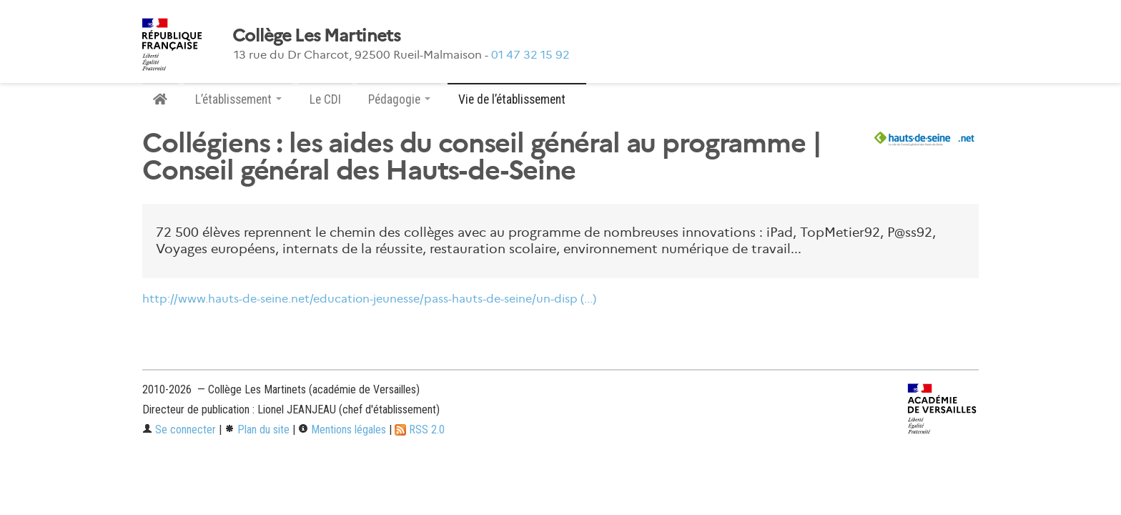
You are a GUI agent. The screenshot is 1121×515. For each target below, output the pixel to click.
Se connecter (179, 429)
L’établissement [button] (238, 99)
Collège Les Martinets (316, 36)
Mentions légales (342, 429)
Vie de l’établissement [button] (517, 99)
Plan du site (257, 429)
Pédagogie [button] (399, 99)
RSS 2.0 (420, 429)
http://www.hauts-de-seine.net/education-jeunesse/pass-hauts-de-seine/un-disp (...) (369, 298)
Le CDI (325, 99)
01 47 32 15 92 (530, 55)
